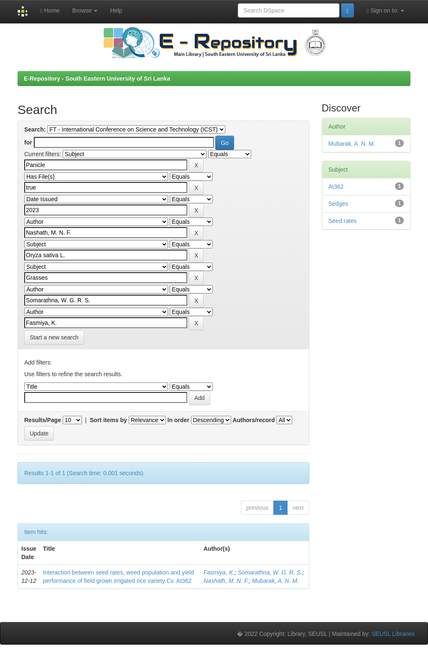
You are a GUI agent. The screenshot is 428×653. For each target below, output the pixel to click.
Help (116, 10)
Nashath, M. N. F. (226, 580)
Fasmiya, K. (219, 572)
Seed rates (343, 221)
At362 (336, 186)
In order (178, 420)
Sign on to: (385, 10)
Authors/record (253, 420)
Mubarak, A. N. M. (275, 580)
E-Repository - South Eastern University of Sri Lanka (97, 78)
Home (49, 10)
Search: (35, 129)
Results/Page (42, 420)
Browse (85, 10)
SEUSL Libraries (393, 633)
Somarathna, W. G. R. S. (270, 572)
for (28, 142)
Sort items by (108, 420)
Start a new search (54, 337)
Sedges (338, 203)
